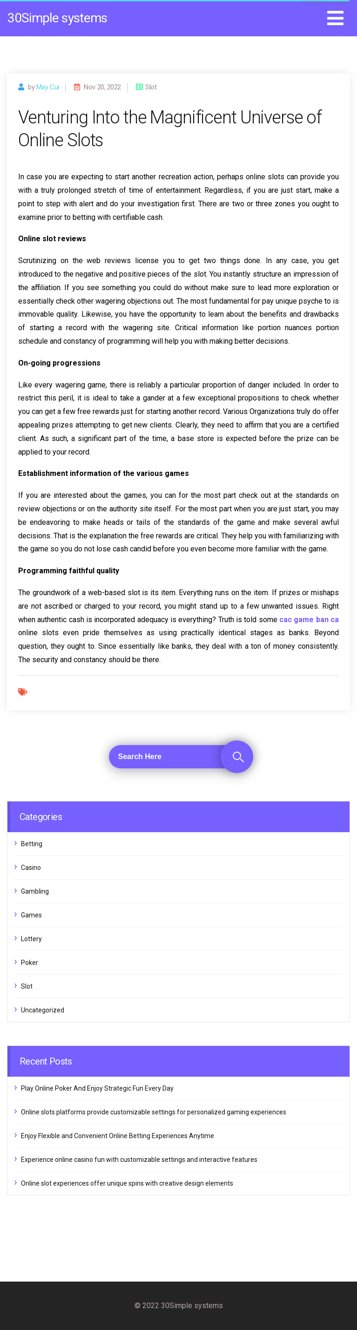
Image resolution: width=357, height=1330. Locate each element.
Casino (31, 867)
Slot (27, 986)
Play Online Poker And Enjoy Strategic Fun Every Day (97, 1088)
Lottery (31, 939)
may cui (47, 87)
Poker (29, 962)
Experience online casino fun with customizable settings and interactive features (139, 1159)
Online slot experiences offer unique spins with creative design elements (127, 1183)
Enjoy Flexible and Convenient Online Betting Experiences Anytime (117, 1136)
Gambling (35, 891)
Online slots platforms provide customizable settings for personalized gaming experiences (153, 1112)
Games (31, 915)
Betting (31, 844)
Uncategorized (42, 1010)
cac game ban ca (309, 619)
